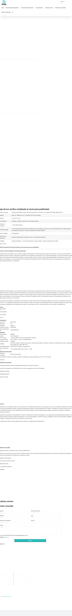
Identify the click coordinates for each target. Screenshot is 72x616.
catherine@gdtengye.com (6, 596)
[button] (12, 12)
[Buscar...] (36, 15)
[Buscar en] (3, 15)
